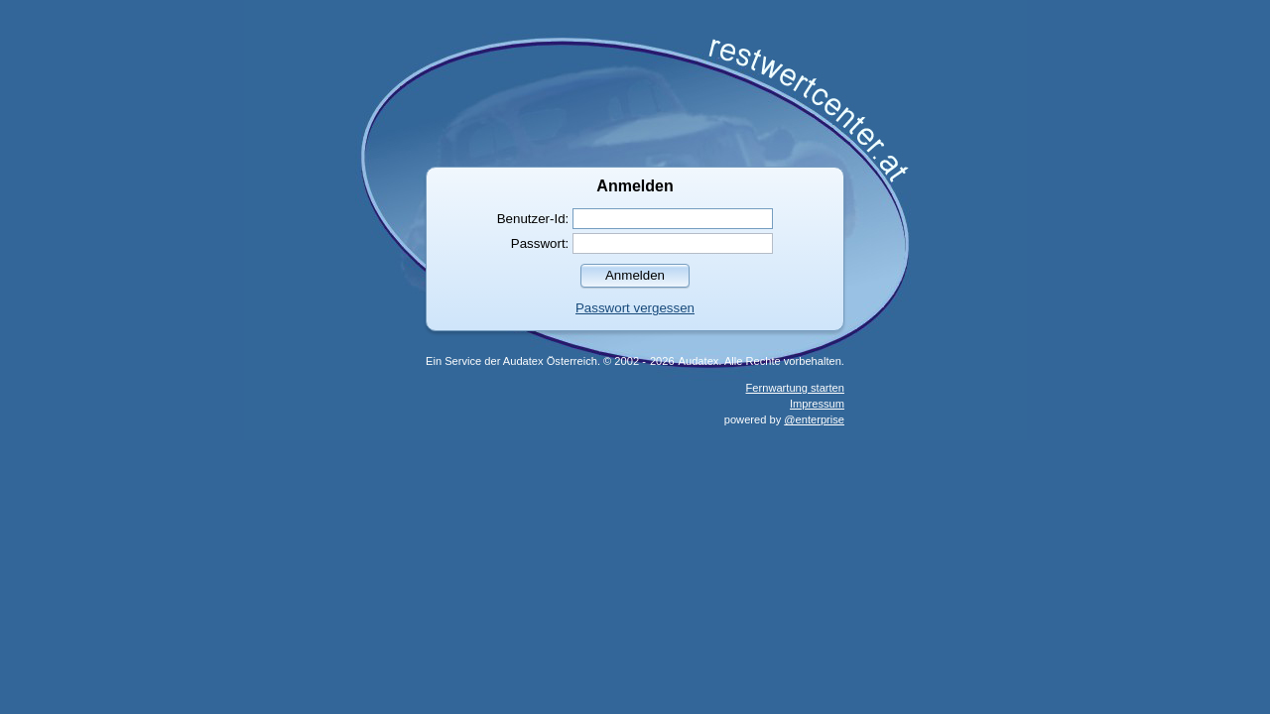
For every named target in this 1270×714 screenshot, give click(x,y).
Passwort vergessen (635, 307)
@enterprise (814, 419)
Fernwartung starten (795, 388)
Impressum (817, 404)
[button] (635, 275)
